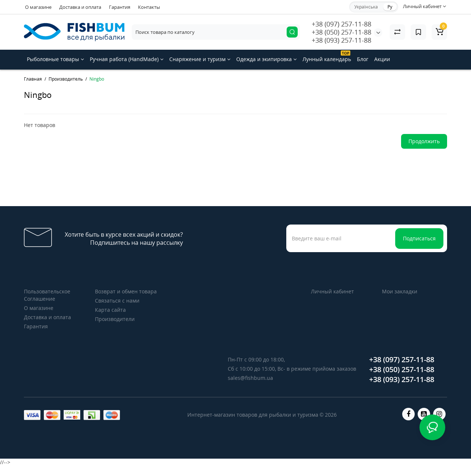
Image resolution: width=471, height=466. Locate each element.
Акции (382, 59)
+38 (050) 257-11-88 (341, 32)
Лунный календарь (326, 56)
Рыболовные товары (55, 59)
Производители (115, 318)
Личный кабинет (332, 291)
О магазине (38, 7)
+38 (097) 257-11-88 (341, 24)
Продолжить (424, 141)
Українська (366, 7)
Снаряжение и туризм (199, 59)
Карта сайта (110, 309)
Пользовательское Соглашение (47, 295)
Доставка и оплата (80, 7)
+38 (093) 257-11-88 (341, 40)
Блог (362, 59)
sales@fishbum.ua (250, 377)
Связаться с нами (117, 300)
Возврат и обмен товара (126, 291)
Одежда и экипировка (266, 59)
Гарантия (119, 7)
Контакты (149, 7)
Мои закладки (399, 291)
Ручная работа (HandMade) (126, 59)
